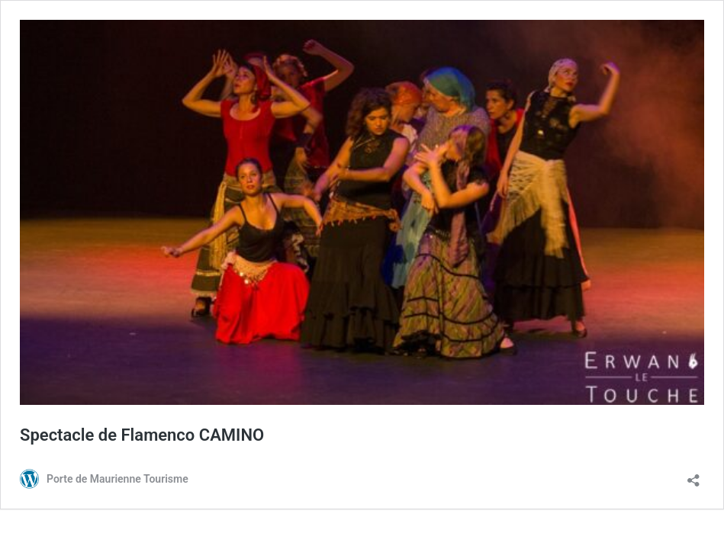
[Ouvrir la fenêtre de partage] (693, 475)
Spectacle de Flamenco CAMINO (142, 435)
